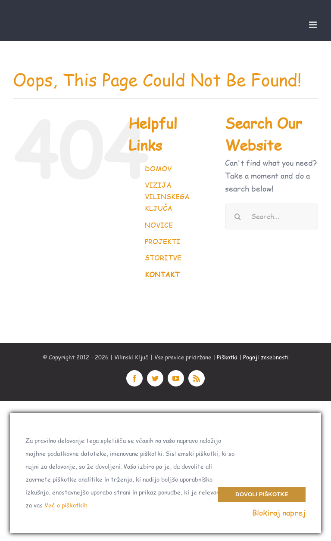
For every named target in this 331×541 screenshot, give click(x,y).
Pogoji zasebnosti (266, 357)
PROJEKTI (162, 241)
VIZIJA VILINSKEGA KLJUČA (167, 196)
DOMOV (158, 168)
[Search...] (271, 216)
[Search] (238, 216)
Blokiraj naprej (279, 512)
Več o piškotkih (65, 505)
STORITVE (163, 258)
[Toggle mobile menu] (313, 24)
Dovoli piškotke (261, 494)
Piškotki (227, 357)
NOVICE (159, 225)
